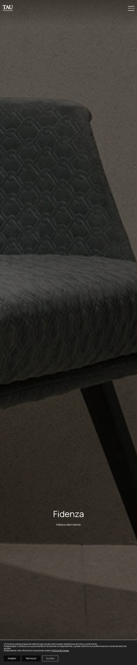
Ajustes (50, 658)
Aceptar (12, 658)
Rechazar (31, 658)
